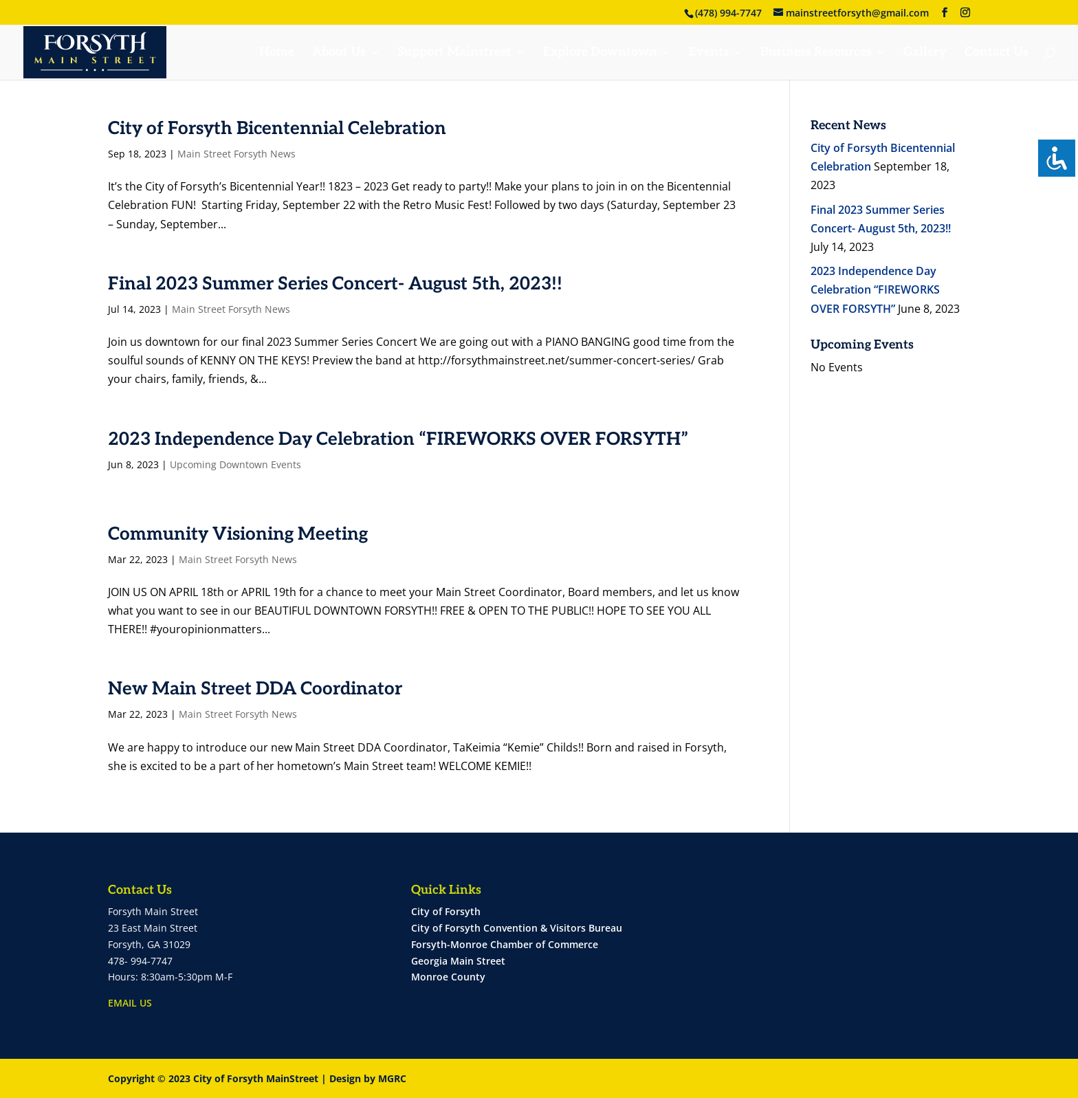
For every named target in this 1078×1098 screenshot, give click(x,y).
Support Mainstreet (454, 53)
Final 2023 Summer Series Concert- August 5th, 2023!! (335, 284)
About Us (339, 53)
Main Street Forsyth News (236, 153)
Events (709, 53)
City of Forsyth (446, 911)
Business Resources (816, 53)
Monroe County (448, 976)
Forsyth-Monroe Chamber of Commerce (504, 944)
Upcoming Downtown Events (235, 464)
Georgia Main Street (458, 960)
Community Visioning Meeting (238, 534)
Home (276, 53)
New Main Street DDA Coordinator (255, 689)
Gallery (925, 53)
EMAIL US (130, 1002)
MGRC (392, 1078)
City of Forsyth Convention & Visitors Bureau (516, 927)
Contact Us (996, 53)
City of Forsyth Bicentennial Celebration (277, 129)
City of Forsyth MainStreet (255, 1078)
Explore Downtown (600, 53)
